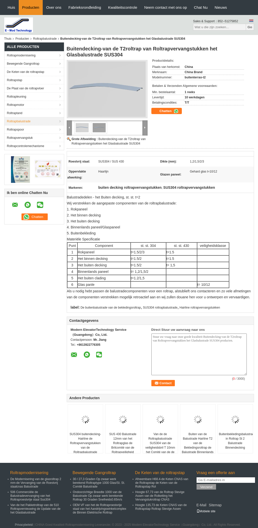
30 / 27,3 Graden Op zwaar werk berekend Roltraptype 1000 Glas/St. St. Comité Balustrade (99, 482)
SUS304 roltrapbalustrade (160, 307)
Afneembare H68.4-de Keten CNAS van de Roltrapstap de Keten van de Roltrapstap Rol (161, 482)
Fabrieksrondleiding (84, 7)
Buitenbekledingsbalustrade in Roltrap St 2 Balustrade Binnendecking (236, 440)
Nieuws (221, 7)
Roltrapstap (14, 80)
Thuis (7, 38)
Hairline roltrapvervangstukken (200, 307)
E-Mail (202, 505)
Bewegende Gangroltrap (23, 63)
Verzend (206, 487)
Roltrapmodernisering (21, 55)
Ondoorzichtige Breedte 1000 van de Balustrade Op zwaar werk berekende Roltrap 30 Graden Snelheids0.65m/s (98, 495)
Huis (11, 7)
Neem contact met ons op (165, 7)
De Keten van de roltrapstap (25, 72)
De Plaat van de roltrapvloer (25, 88)
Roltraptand (14, 113)
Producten (30, 7)
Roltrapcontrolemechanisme (25, 146)
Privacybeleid (24, 525)
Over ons (53, 7)
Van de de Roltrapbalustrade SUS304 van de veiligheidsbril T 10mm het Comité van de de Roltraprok (160, 445)
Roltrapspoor (15, 129)
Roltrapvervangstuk (20, 138)
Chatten (169, 111)
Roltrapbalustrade (45, 38)
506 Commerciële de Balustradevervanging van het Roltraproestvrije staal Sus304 (30, 495)
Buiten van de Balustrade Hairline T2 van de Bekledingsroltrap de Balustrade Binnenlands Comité (198, 445)
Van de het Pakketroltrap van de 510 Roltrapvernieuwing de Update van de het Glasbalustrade (35, 508)
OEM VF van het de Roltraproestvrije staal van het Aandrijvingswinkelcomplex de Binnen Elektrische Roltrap (99, 508)
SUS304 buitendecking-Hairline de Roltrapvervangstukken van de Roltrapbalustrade (85, 443)
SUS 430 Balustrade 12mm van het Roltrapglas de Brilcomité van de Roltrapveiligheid (122, 443)
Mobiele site (206, 511)
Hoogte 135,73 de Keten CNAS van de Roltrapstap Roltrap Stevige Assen (161, 507)
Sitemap (215, 505)
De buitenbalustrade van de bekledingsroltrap (110, 307)
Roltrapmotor (15, 105)
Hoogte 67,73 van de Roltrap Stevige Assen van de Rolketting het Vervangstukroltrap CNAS (160, 495)
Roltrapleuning (16, 96)
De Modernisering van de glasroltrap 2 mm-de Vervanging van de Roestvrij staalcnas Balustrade (35, 482)
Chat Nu (201, 7)
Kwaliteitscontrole (122, 7)
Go (250, 27)
